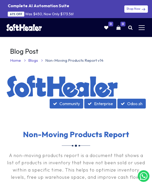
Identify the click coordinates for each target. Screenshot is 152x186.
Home (18, 60)
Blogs (35, 60)
